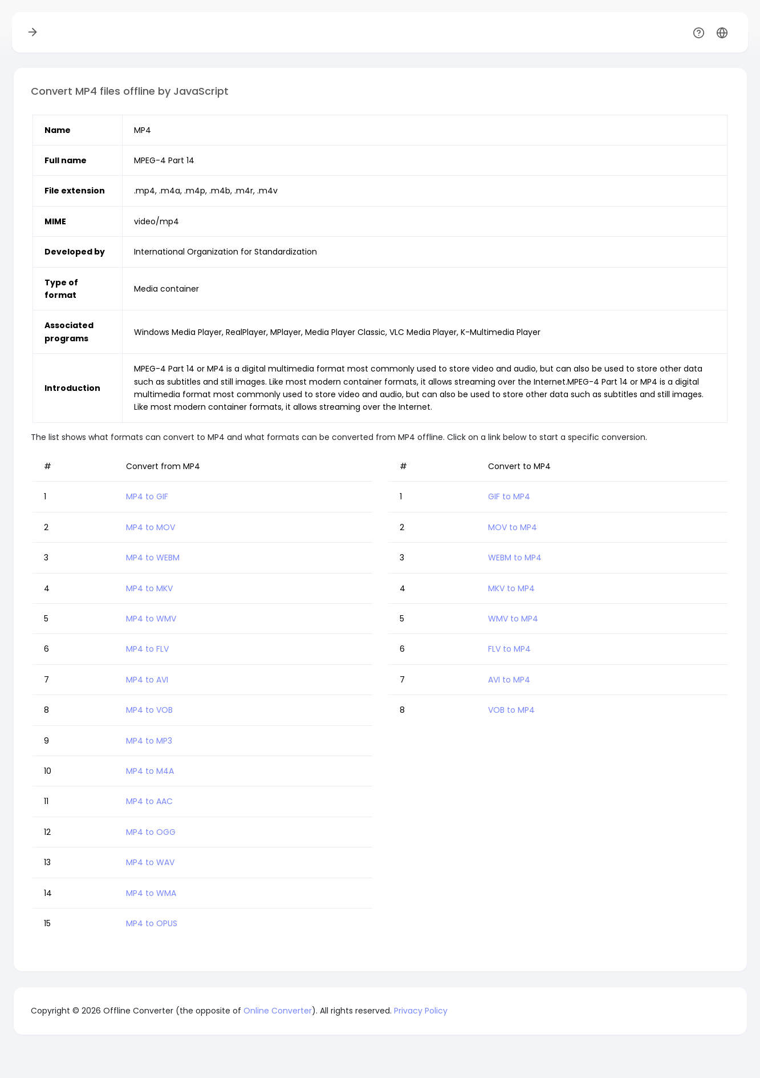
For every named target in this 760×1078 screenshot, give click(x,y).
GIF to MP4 (509, 496)
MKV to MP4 (511, 588)
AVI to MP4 (509, 679)
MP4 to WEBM (153, 557)
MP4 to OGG (151, 832)
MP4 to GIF (147, 496)
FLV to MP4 (509, 649)
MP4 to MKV (149, 588)
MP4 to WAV (150, 862)
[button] (722, 32)
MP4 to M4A (150, 771)
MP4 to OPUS (151, 923)
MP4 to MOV (150, 527)
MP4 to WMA (151, 893)
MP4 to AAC (149, 801)
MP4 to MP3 (149, 740)
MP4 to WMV (151, 618)
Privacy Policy (421, 1010)
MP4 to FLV (147, 649)
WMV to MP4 (513, 618)
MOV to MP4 (512, 527)
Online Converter (277, 1010)
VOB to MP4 (511, 710)
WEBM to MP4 (515, 557)
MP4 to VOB (149, 710)
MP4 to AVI (147, 679)
